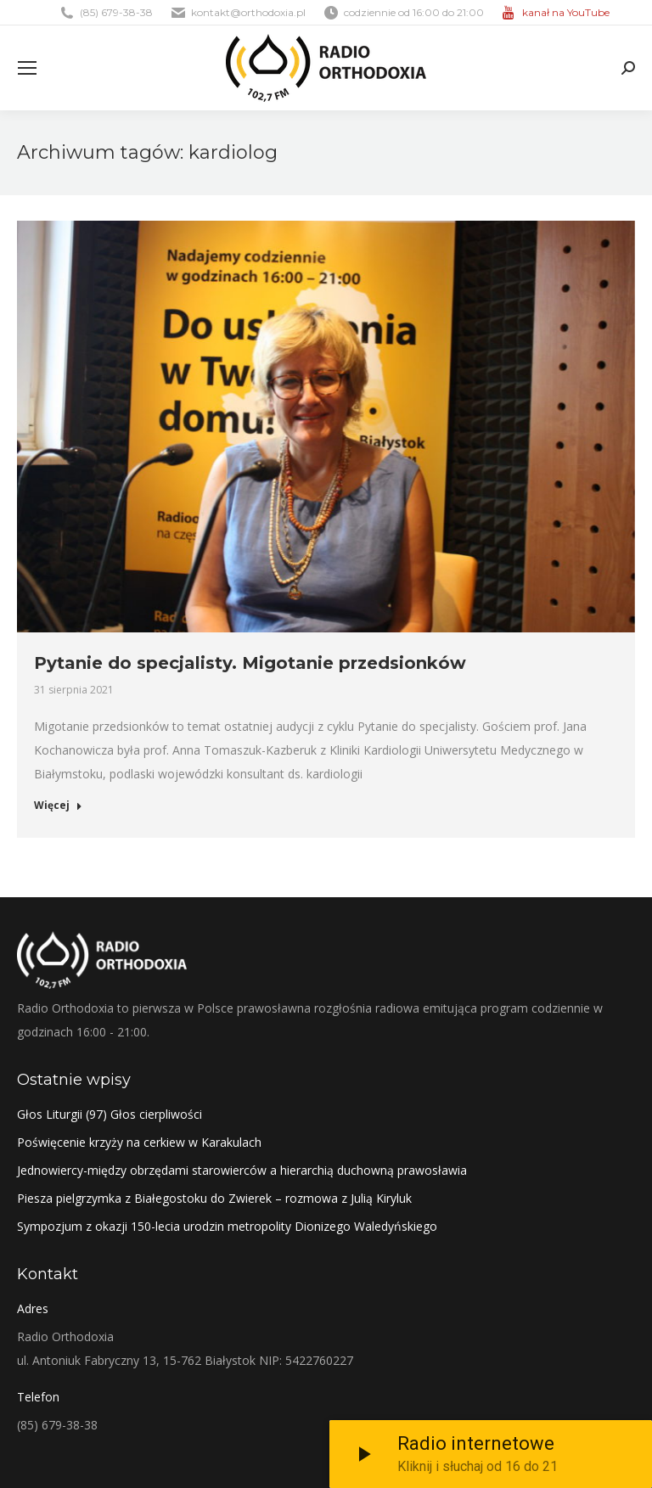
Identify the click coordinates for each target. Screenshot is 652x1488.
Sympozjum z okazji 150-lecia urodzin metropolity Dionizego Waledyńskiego (227, 1226)
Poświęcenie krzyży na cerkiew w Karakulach (139, 1142)
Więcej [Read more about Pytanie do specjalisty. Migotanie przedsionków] (58, 805)
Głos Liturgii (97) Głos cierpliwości (109, 1114)
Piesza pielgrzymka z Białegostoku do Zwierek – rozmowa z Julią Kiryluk (214, 1198)
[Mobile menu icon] (27, 68)
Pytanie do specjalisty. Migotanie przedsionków (250, 663)
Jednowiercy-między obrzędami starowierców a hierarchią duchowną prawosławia (242, 1170)
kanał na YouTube (566, 12)
